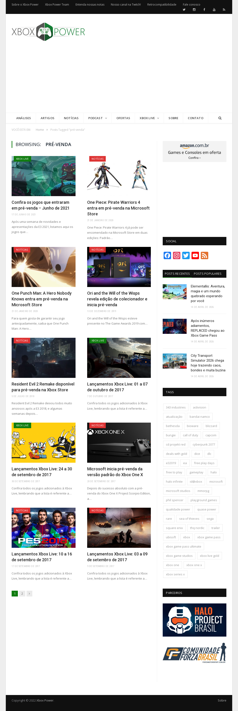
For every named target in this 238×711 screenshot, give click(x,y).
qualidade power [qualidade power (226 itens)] (178, 509)
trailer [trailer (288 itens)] (216, 528)
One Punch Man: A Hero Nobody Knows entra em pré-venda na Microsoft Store (42, 299)
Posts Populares (208, 273)
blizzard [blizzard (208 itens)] (211, 426)
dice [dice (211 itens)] (197, 454)
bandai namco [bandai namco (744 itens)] (200, 416)
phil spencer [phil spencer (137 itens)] (174, 500)
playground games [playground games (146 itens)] (204, 500)
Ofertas (123, 118)
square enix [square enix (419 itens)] (174, 528)
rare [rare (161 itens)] (169, 519)
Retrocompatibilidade (161, 4)
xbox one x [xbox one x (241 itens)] (194, 565)
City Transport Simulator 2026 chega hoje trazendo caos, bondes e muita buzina (208, 363)
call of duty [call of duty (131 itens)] (190, 435)
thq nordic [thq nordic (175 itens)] (197, 528)
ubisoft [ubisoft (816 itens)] (171, 537)
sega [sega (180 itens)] (210, 519)
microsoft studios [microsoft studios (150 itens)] (178, 491)
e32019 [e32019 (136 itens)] (171, 463)
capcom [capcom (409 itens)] (210, 435)
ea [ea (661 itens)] (185, 463)
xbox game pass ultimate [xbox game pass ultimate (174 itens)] (183, 546)
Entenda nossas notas (90, 4)
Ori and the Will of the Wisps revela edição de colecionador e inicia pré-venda (117, 299)
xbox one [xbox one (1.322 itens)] (172, 565)
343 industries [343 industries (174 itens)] (176, 407)
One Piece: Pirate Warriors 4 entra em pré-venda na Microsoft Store (118, 208)
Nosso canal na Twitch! (126, 4)
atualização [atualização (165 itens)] (174, 416)
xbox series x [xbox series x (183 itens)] (175, 574)
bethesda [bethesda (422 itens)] (173, 426)
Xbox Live (147, 118)
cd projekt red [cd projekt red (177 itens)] (175, 444)
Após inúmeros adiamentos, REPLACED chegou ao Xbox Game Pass (208, 328)
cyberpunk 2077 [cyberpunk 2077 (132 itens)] (204, 444)
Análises (23, 118)
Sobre (173, 118)
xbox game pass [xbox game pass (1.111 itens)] (209, 537)
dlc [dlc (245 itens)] (209, 454)
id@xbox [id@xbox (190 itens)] (196, 481)
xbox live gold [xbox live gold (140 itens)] (209, 556)
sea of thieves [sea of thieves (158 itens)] (189, 519)
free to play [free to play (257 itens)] (174, 472)
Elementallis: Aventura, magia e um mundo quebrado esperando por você (208, 293)
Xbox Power (44, 700)
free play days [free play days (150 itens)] (204, 463)
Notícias (71, 118)
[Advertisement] (154, 80)
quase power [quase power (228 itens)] (206, 509)
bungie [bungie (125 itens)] (171, 435)
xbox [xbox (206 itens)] (186, 537)
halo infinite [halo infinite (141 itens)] (174, 481)
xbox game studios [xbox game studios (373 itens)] (179, 556)
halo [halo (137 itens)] (214, 472)
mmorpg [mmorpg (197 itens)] (203, 491)
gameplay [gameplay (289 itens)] (196, 472)
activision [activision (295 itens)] (199, 407)
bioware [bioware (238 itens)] (192, 426)
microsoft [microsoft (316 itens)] (216, 481)
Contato (195, 118)
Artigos (47, 118)
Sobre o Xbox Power (25, 4)
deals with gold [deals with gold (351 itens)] (176, 454)
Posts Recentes (177, 273)
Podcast (95, 118)
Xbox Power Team (57, 4)
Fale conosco (191, 4)
